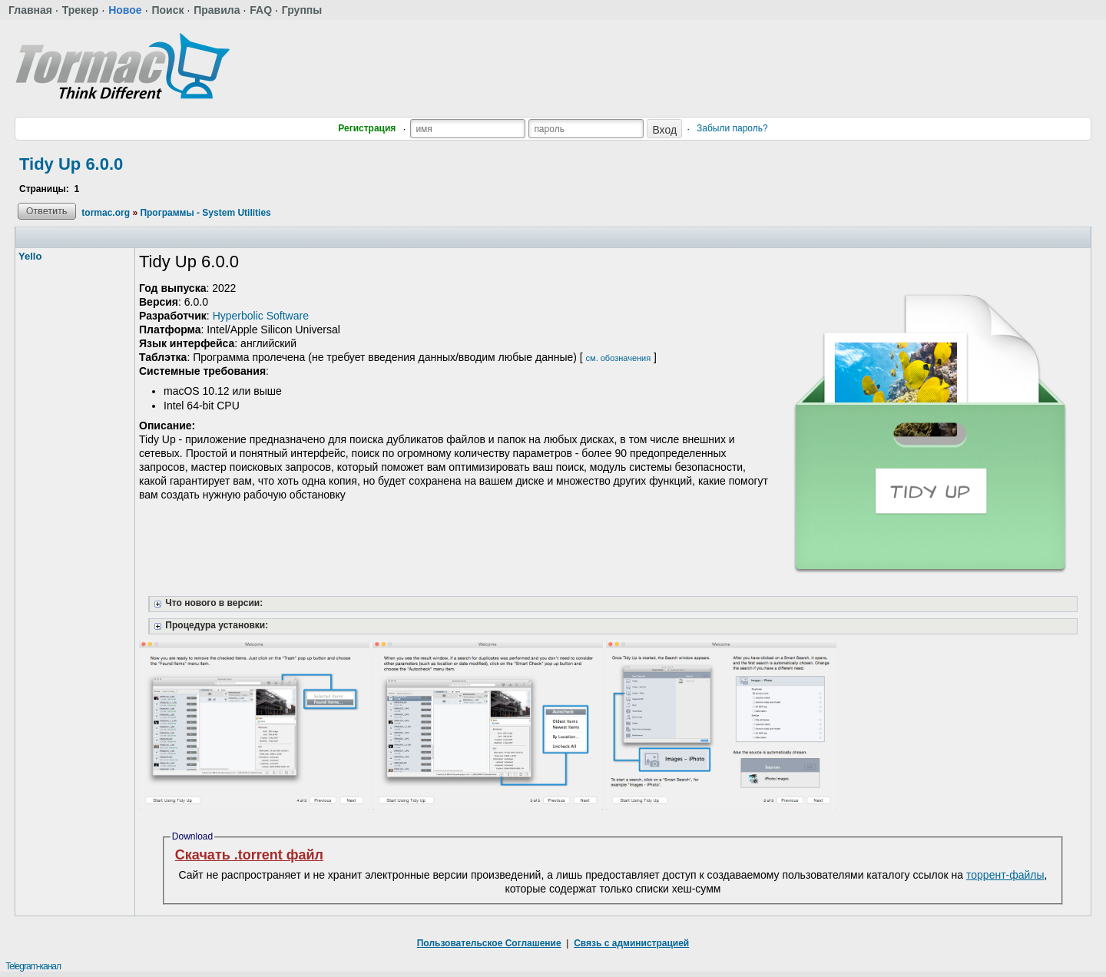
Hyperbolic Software (261, 316)
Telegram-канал (33, 966)
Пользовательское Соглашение (489, 943)
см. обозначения (618, 358)
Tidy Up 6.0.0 (71, 164)
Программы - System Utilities (205, 212)
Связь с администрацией (631, 943)
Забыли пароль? (732, 128)
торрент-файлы (1005, 875)
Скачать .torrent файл (249, 855)
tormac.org (105, 212)
